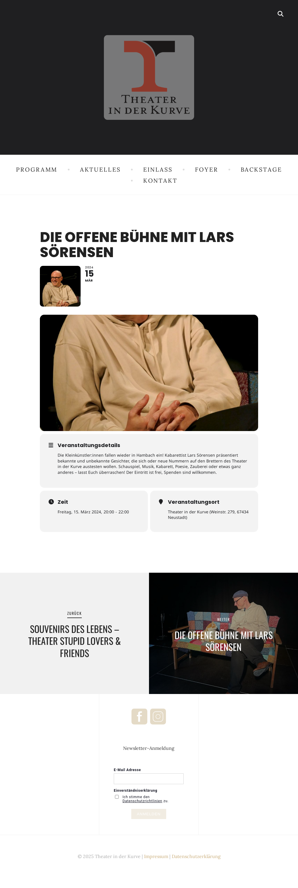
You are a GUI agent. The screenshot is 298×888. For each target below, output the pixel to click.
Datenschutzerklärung (196, 858)
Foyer (206, 169)
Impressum (156, 858)
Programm (36, 169)
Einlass (158, 169)
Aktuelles (100, 169)
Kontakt (160, 180)
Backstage (261, 169)
